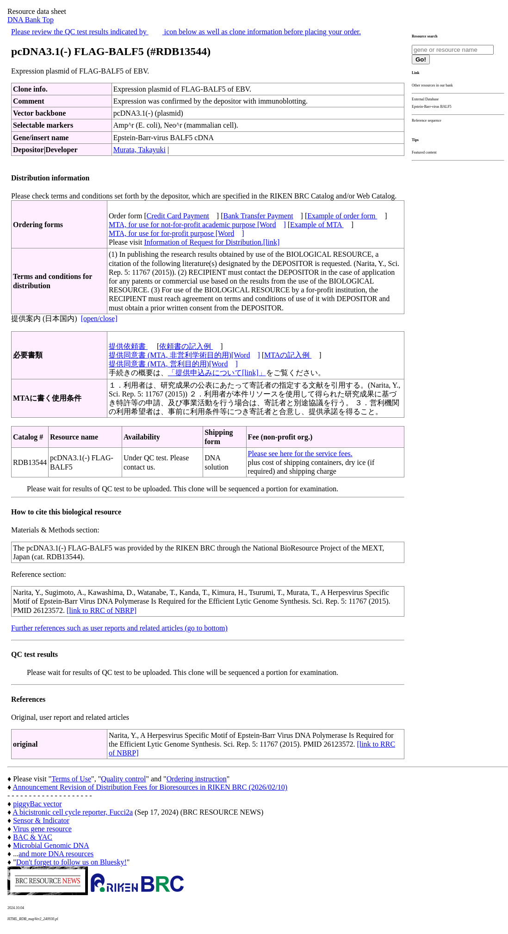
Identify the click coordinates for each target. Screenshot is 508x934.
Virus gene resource (42, 829)
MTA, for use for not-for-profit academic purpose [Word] (197, 225)
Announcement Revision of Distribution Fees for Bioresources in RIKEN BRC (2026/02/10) (149, 787)
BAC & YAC (32, 837)
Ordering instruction (197, 779)
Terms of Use (71, 779)
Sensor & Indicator (41, 820)
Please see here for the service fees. (300, 454)
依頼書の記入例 (186, 346)
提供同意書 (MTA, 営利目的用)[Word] (173, 364)
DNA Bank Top (30, 20)
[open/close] (99, 318)
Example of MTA (317, 225)
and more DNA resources (56, 854)
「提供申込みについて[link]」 (217, 373)
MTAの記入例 (287, 355)
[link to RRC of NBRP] (101, 610)
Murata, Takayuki (139, 150)
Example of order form (342, 216)
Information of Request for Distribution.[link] (211, 242)
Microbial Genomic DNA (51, 845)
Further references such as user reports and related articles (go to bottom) (119, 628)
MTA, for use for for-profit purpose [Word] (176, 233)
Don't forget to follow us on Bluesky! (71, 862)
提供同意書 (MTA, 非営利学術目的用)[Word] (184, 355)
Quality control (123, 779)
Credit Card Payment (178, 216)
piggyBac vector (37, 804)
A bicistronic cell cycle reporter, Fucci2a (72, 812)
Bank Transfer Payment (258, 216)
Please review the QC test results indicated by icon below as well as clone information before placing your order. (186, 32)
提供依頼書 (128, 346)
